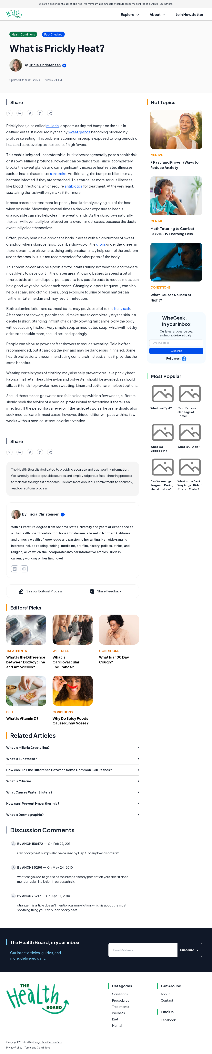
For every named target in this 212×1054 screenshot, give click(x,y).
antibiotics (74, 186)
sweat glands (79, 132)
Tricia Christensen (45, 65)
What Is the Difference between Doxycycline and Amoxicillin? (25, 662)
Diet (9, 712)
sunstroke (58, 173)
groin (100, 244)
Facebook (168, 1020)
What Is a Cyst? (161, 408)
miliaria (52, 125)
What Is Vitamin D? (22, 718)
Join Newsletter (189, 14)
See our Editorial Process (40, 591)
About (165, 994)
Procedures (120, 1000)
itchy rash (122, 308)
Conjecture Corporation (47, 1042)
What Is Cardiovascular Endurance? (66, 662)
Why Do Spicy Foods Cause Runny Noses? (71, 720)
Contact (167, 1000)
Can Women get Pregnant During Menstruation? (162, 485)
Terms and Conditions (37, 1047)
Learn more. (166, 3)
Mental (156, 155)
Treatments (16, 651)
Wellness (61, 651)
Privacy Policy (14, 1047)
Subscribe (176, 350)
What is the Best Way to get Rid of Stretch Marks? (189, 485)
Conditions (109, 651)
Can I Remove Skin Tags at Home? (187, 412)
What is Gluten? (188, 446)
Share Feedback (105, 591)
